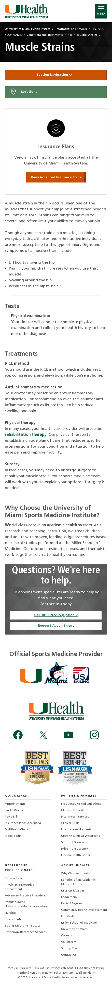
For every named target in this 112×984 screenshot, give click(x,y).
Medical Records (72, 810)
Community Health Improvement (84, 910)
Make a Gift (13, 836)
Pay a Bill (11, 816)
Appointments (15, 803)
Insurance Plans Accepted (23, 823)
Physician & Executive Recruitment (19, 887)
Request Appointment (56, 625)
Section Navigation (56, 74)
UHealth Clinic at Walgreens (80, 836)
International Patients (76, 829)
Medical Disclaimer (20, 968)
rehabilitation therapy (26, 435)
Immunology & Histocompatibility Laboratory (26, 904)
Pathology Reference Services (26, 932)
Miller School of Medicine (79, 922)
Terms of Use (41, 968)
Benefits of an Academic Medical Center (78, 882)
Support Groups (72, 842)
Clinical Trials (70, 823)
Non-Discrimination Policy (45, 973)
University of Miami (74, 929)
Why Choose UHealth (76, 873)
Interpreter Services (75, 816)
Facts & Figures (71, 903)
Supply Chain (70, 948)
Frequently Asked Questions (81, 803)
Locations (23, 92)
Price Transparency (74, 848)
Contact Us (69, 954)
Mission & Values (72, 890)
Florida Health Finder (75, 855)
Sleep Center (14, 919)
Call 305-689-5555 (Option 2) (56, 615)
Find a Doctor (14, 810)
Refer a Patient (15, 878)
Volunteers (68, 942)
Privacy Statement (62, 968)
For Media (68, 916)
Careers (66, 935)
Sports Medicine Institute (23, 925)
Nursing (10, 912)
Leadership (69, 897)
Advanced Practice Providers (25, 895)
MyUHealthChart (16, 829)
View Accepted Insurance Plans (56, 177)
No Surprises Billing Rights (79, 973)
